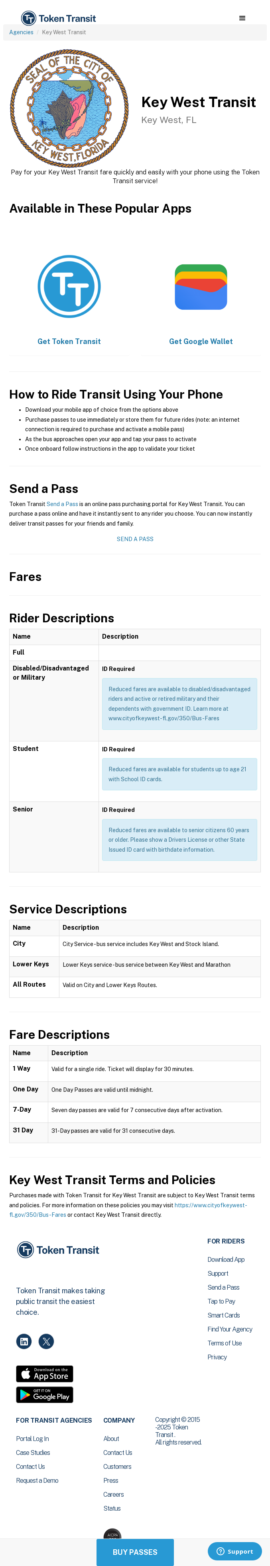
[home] (58, 18)
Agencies (21, 32)
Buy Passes (135, 1552)
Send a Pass (62, 504)
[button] (242, 18)
